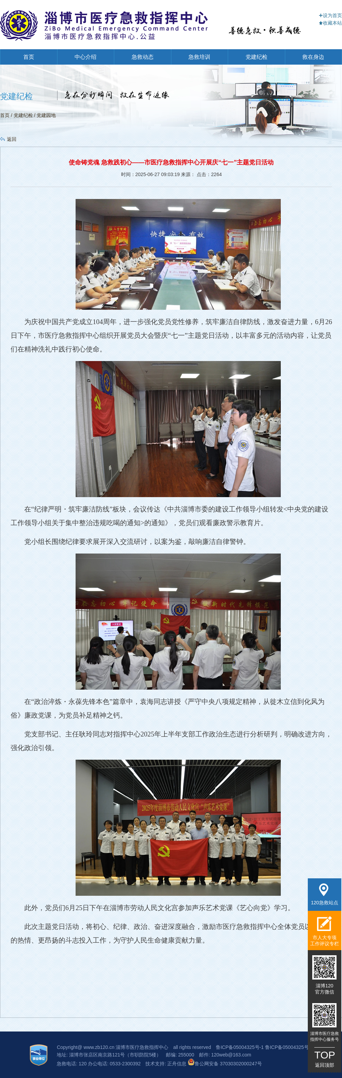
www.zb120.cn (98, 1047)
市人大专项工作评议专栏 (324, 931)
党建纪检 (256, 57)
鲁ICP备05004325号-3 (289, 1047)
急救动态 (143, 57)
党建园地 (46, 115)
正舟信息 (177, 1063)
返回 (11, 139)
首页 (28, 57)
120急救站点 (324, 894)
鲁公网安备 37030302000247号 (225, 1063)
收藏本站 (330, 23)
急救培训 (199, 57)
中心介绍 (85, 57)
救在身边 (313, 57)
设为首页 (330, 15)
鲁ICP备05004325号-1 (240, 1047)
